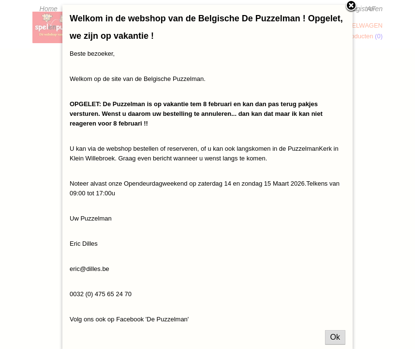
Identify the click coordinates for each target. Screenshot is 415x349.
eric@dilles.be (89, 268)
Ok (335, 337)
